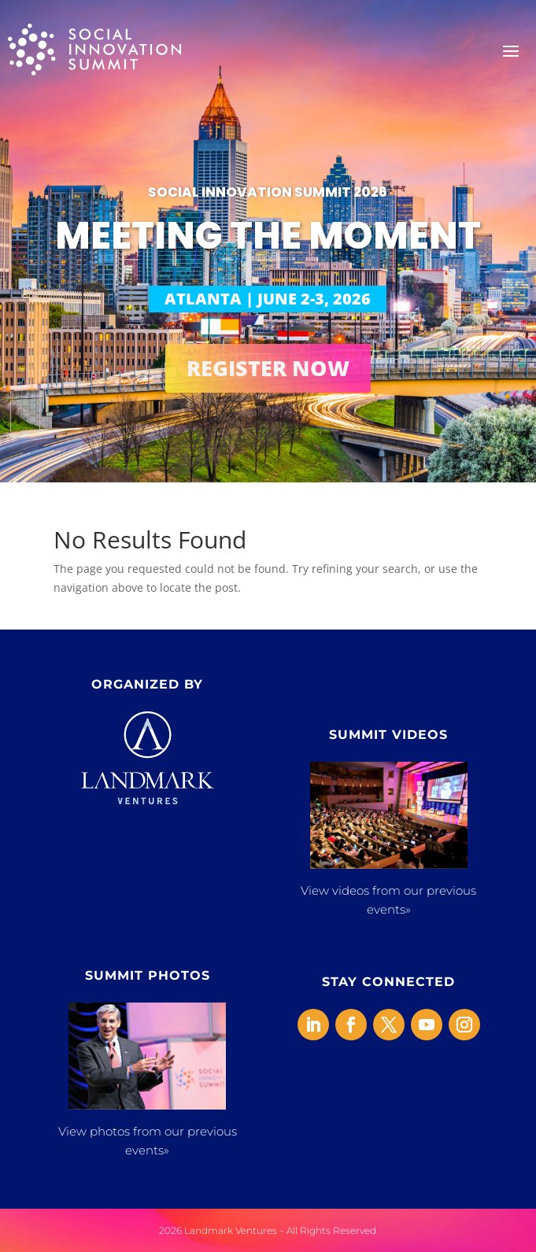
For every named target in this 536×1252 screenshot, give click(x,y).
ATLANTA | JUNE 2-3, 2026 (267, 298)
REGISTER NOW (268, 367)
